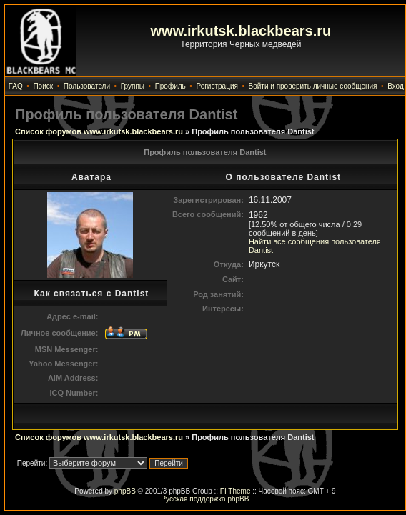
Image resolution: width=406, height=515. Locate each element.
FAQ (16, 86)
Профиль (170, 86)
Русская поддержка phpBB (205, 499)
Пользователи (87, 86)
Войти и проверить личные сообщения (313, 86)
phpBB (125, 491)
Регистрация (216, 86)
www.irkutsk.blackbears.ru (241, 31)
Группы (132, 86)
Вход (395, 86)
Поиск (43, 86)
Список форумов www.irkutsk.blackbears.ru (99, 131)
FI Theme (235, 491)
